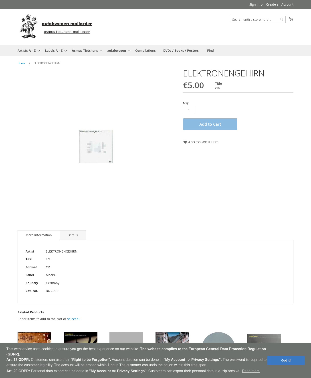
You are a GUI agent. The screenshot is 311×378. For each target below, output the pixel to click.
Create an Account (279, 4)
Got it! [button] (286, 360)
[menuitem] (27, 50)
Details (73, 231)
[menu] (155, 50)
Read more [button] (251, 371)
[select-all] (73, 315)
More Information (39, 231)
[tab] (39, 231)
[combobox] (258, 19)
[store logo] (56, 27)
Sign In (254, 4)
